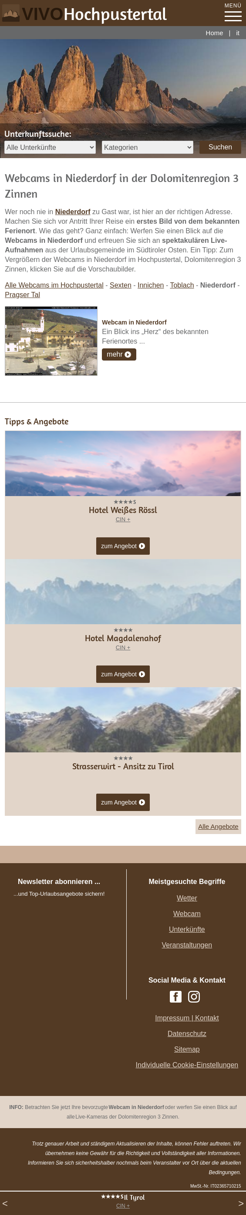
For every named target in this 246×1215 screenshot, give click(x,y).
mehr (114, 354)
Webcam (187, 913)
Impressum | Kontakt (187, 1018)
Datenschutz (187, 1033)
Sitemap (187, 1049)
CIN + (123, 1206)
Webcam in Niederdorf (134, 322)
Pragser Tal (22, 294)
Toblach (182, 285)
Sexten (120, 285)
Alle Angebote (218, 826)
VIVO (94, 13)
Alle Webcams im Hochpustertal (54, 285)
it (238, 32)
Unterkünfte (187, 929)
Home (214, 32)
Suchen (220, 147)
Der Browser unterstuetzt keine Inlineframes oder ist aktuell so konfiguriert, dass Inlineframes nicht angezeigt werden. (67, 956)
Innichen (151, 285)
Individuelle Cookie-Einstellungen (187, 1065)
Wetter (187, 898)
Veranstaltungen (187, 945)
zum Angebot (123, 546)
